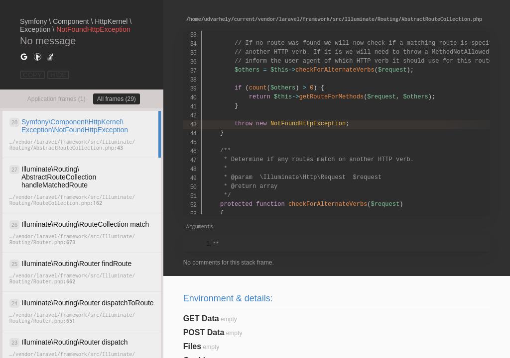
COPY (32, 75)
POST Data (204, 332)
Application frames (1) (56, 98)
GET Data (201, 318)
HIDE (58, 75)
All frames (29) (116, 98)
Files (192, 346)
